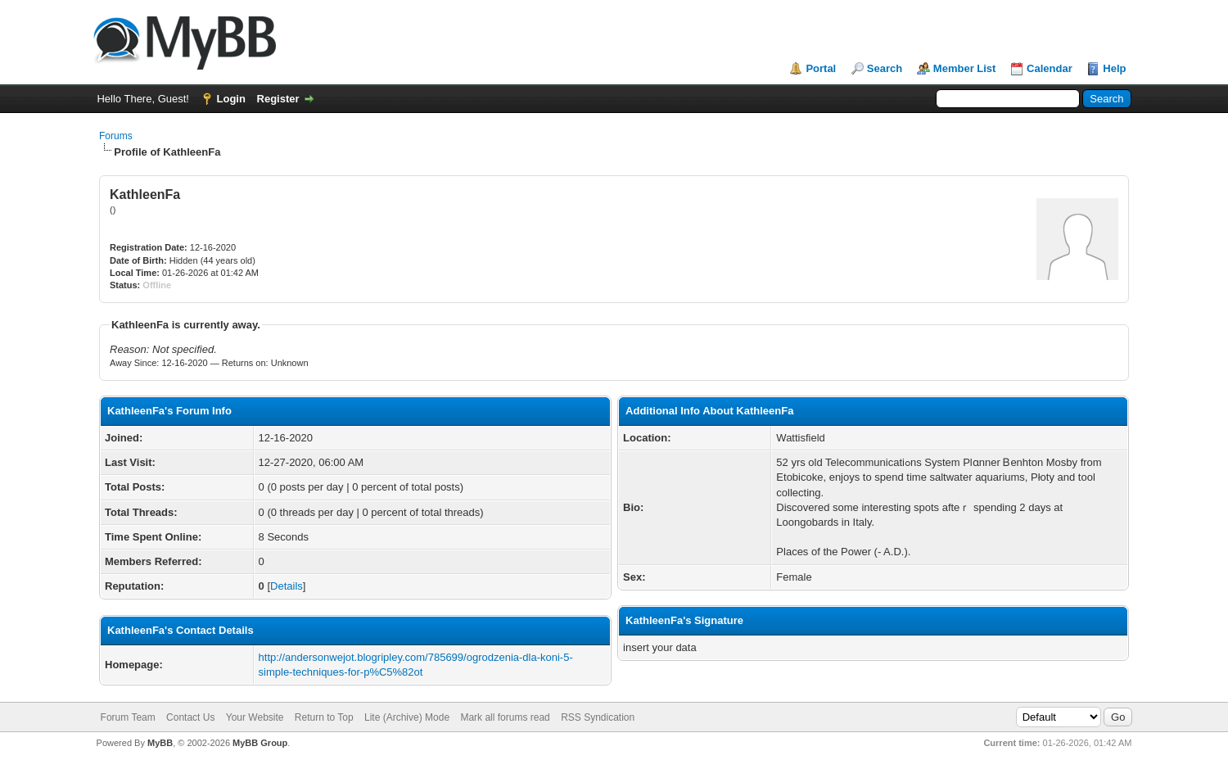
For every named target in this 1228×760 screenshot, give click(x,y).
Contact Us (190, 717)
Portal (821, 68)
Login (231, 99)
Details (286, 586)
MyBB (160, 743)
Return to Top (324, 717)
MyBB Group (260, 743)
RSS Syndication (597, 717)
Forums (116, 136)
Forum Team (128, 717)
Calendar (1049, 68)
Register (278, 99)
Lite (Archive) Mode (406, 717)
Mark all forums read (504, 717)
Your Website (255, 717)
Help (1114, 68)
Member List (964, 68)
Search (884, 68)
